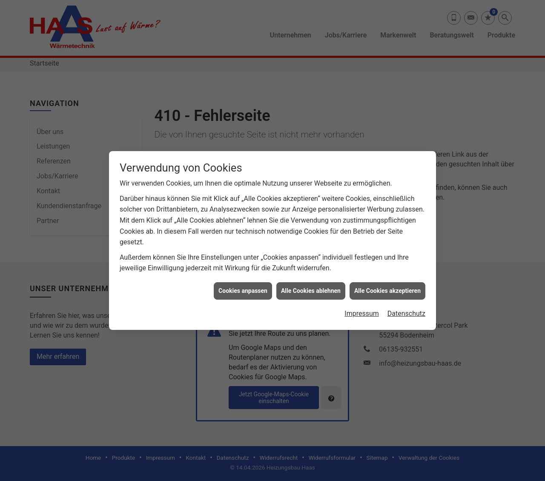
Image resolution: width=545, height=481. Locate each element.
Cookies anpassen (242, 282)
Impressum (361, 305)
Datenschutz (406, 305)
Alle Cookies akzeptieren (387, 282)
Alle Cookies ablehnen (311, 282)
